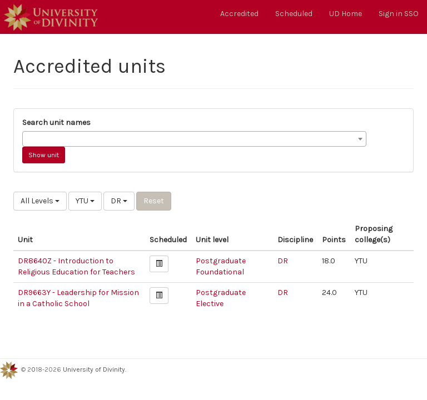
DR (119, 201)
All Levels (40, 201)
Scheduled (293, 13)
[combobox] (194, 139)
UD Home (345, 13)
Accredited (239, 13)
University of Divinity (94, 369)
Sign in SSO (399, 13)
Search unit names (56, 122)
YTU (85, 201)
